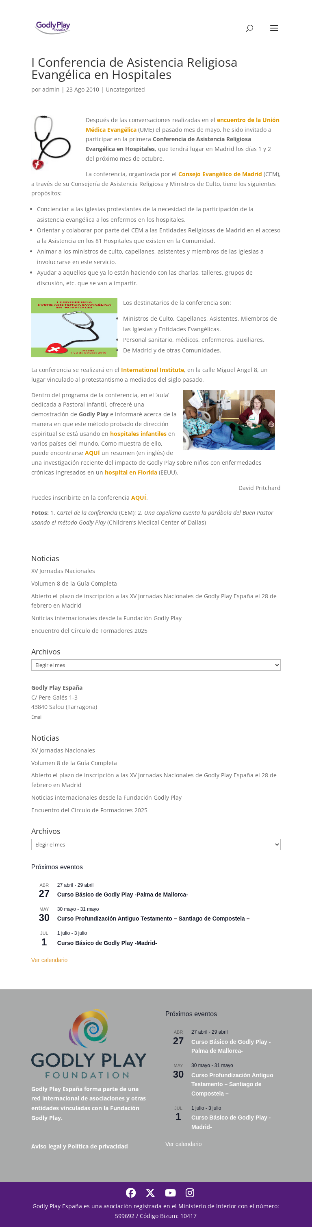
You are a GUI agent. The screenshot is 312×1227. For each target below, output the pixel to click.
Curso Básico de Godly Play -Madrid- (107, 943)
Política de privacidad (98, 1146)
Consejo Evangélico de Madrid (220, 174)
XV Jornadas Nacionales (63, 571)
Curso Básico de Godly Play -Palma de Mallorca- (122, 894)
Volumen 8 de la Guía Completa (74, 583)
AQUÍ (92, 453)
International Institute (152, 370)
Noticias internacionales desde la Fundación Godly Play (106, 618)
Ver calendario (49, 960)
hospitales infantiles (138, 433)
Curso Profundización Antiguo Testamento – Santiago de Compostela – (153, 918)
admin (51, 89)
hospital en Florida (131, 472)
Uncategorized (125, 89)
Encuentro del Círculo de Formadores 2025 (89, 630)
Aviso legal (46, 1146)
